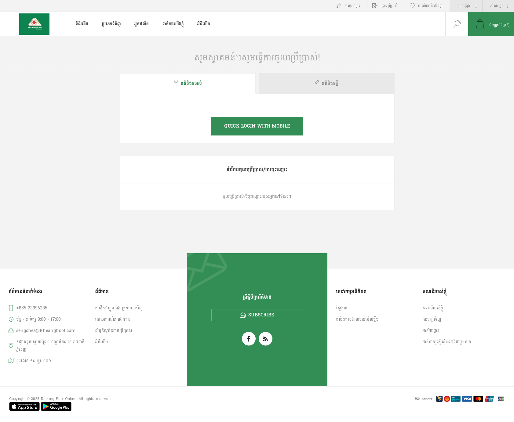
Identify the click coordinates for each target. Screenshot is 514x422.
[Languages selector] (498, 6)
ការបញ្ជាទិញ (431, 319)
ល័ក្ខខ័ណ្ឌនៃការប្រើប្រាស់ (113, 330)
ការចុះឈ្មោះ (352, 5)
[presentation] (188, 83)
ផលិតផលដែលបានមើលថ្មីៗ (357, 319)
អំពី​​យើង (101, 342)
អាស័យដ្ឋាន (430, 330)
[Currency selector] (466, 6)
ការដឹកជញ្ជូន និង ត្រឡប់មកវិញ (119, 308)
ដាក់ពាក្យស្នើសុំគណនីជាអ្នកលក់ (446, 342)
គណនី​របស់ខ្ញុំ (432, 308)
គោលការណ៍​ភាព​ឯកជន (112, 319)
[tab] (188, 83)
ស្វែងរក (342, 308)
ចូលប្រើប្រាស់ (389, 5)
